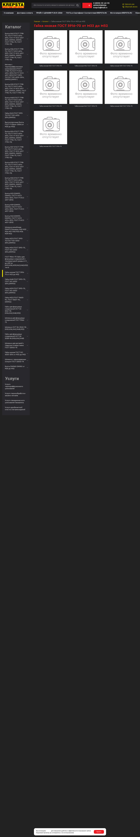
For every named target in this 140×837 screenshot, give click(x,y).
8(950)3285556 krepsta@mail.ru (100, 6)
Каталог (45, 21)
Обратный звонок (131, 6)
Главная (37, 21)
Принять (98, 832)
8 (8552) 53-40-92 (101, 3)
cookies (48, 831)
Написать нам (129, 4)
